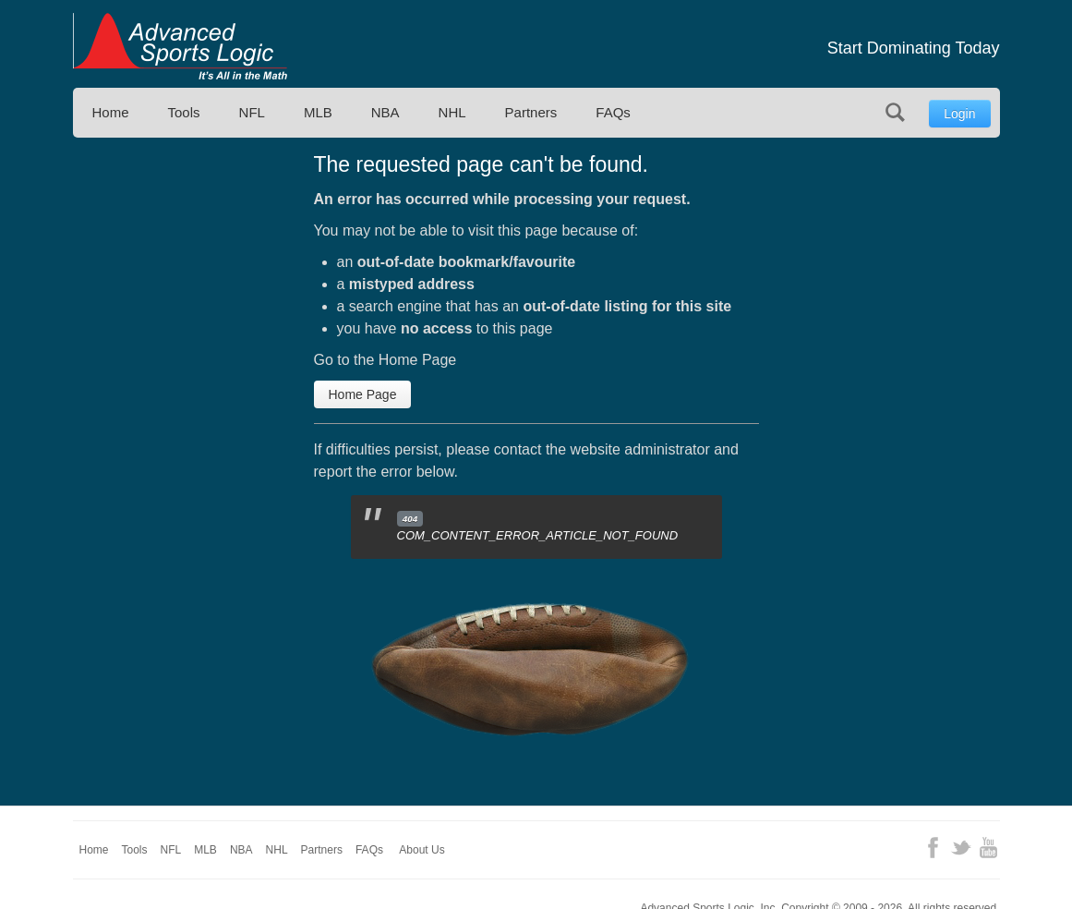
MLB (318, 112)
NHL (452, 112)
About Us (421, 849)
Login (959, 113)
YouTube (988, 847)
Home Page (363, 394)
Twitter (960, 847)
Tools (184, 112)
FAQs (613, 112)
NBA (385, 112)
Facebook (933, 847)
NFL (252, 112)
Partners (531, 112)
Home (110, 112)
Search (895, 112)
